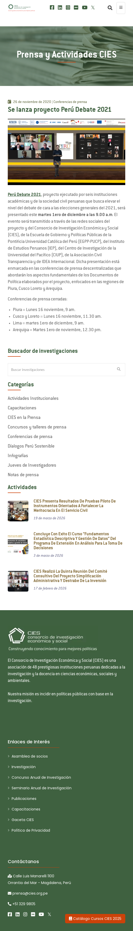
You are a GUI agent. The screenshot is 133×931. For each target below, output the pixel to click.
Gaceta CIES (23, 819)
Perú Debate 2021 (24, 195)
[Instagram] (68, 7)
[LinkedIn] (60, 7)
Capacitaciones (22, 408)
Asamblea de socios (30, 756)
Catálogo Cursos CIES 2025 (95, 918)
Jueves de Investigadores (32, 465)
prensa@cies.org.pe (28, 893)
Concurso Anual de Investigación (41, 777)
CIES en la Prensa (24, 418)
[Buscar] (109, 8)
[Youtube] (84, 7)
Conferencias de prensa (30, 437)
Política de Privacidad (31, 830)
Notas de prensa (23, 475)
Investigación (24, 766)
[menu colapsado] (120, 8)
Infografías (18, 456)
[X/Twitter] (93, 7)
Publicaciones (24, 798)
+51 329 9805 (21, 903)
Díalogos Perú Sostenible (31, 446)
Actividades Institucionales (33, 398)
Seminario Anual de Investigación (42, 788)
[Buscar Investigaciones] (118, 369)
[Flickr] (76, 7)
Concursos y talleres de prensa (37, 427)
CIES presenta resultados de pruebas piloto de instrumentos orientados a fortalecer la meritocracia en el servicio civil (75, 506)
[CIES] (22, 7)
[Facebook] (52, 7)
